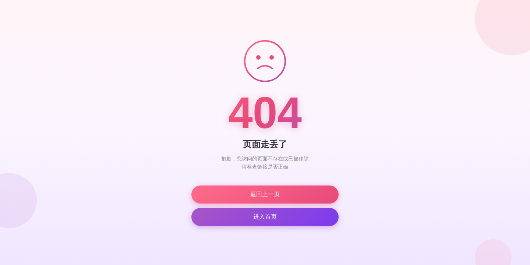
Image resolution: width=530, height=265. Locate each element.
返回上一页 (265, 194)
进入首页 (265, 216)
